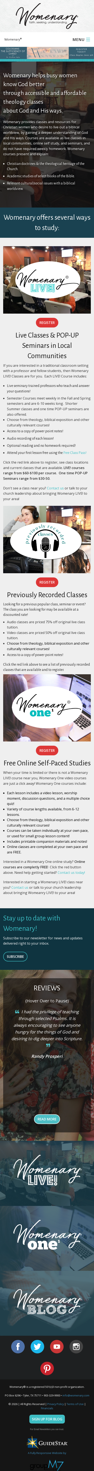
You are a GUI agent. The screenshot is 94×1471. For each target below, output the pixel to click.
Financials (47, 1408)
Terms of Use (75, 1404)
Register (47, 322)
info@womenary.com (76, 1395)
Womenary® (13, 39)
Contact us (55, 488)
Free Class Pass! (75, 453)
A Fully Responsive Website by (47, 1453)
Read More (47, 1119)
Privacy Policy (55, 1404)
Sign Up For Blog (47, 1419)
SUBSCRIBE (15, 956)
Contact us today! (71, 872)
